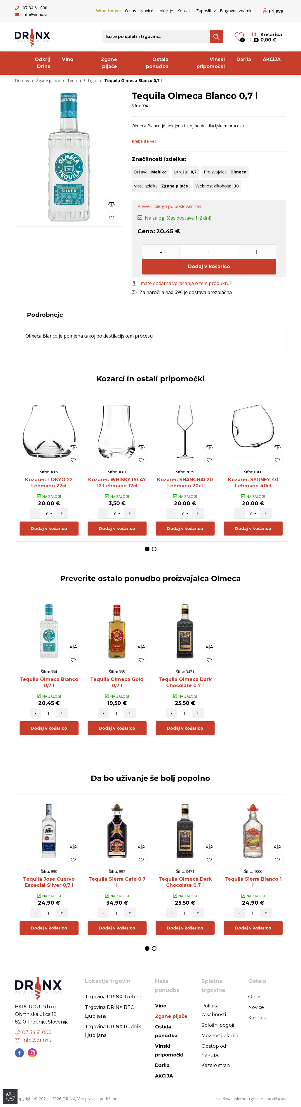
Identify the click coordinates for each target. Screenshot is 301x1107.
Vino (67, 59)
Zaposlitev (206, 10)
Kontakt (184, 10)
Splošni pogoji (217, 1025)
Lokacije (165, 10)
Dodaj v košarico (209, 266)
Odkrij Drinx (42, 63)
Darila (243, 59)
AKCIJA (272, 59)
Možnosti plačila (219, 1035)
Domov (22, 80)
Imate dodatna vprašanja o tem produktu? (182, 283)
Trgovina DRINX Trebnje (113, 997)
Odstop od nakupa (213, 1050)
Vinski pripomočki (210, 63)
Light (92, 80)
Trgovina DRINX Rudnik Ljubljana (113, 1031)
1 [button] (147, 549)
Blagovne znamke (237, 10)
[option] (69, 157)
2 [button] (154, 549)
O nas (130, 10)
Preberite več (144, 141)
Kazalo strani (216, 1065)
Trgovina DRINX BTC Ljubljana (109, 1012)
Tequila (74, 80)
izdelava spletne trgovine (239, 1098)
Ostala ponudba (157, 63)
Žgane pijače (109, 63)
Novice (146, 10)
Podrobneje (45, 314)
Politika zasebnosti (213, 1010)
